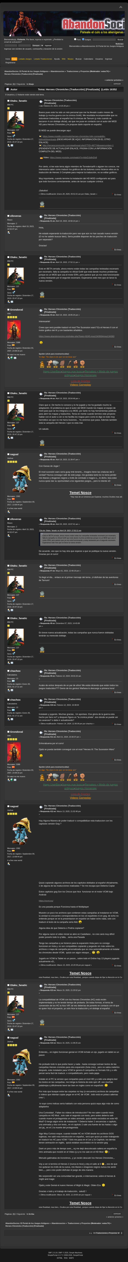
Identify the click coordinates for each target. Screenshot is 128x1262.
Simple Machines (75, 1253)
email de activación (12, 42)
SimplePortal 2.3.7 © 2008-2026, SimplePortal (65, 1255)
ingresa (38, 39)
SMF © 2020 (63, 1253)
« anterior (109, 80)
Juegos (86, 40)
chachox (15, 670)
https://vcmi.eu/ (46, 900)
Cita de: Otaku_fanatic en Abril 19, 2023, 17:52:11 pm (60, 531)
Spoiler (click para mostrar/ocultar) (54, 354)
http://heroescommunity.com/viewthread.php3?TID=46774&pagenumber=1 (78, 145)
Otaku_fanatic (18, 100)
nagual (14, 454)
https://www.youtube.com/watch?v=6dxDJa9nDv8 (73, 157)
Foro (77, 40)
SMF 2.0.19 (52, 1253)
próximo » (118, 80)
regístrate (48, 39)
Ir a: (90, 1233)
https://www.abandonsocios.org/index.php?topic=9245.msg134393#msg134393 (76, 336)
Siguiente (21, 84)
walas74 (104, 71)
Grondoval (16, 309)
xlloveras (15, 215)
